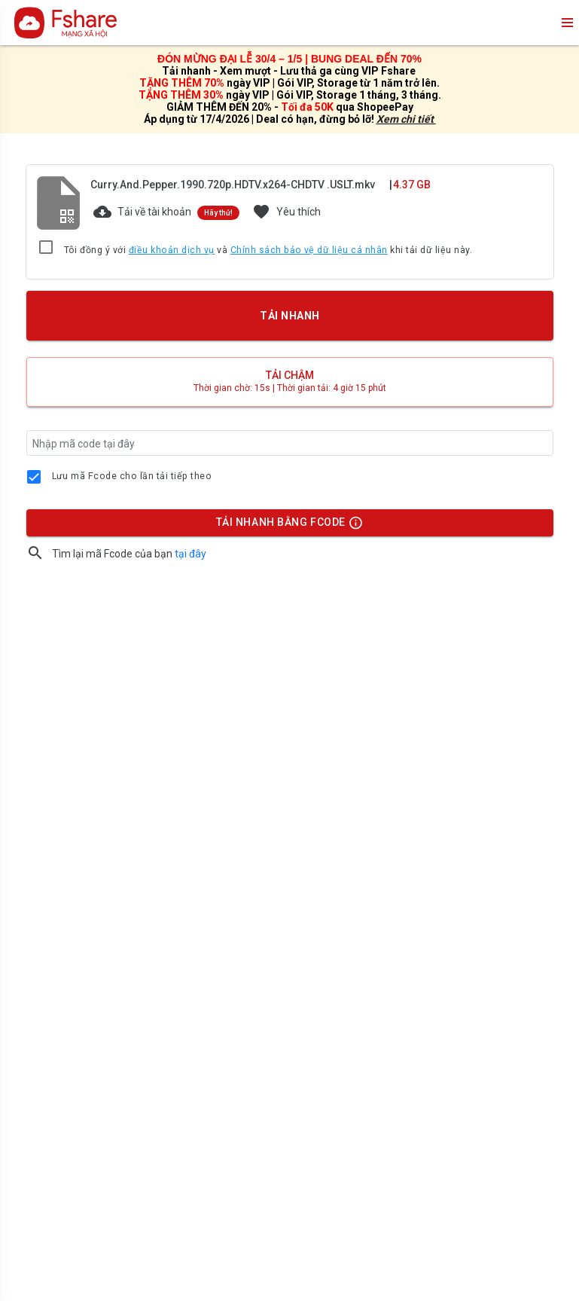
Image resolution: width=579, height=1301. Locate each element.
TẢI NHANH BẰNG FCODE (282, 525)
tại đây (190, 554)
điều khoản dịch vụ (172, 250)
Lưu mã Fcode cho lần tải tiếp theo (132, 476)
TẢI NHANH (289, 316)
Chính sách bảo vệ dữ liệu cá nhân (309, 250)
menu (566, 23)
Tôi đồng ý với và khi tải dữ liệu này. (268, 251)
